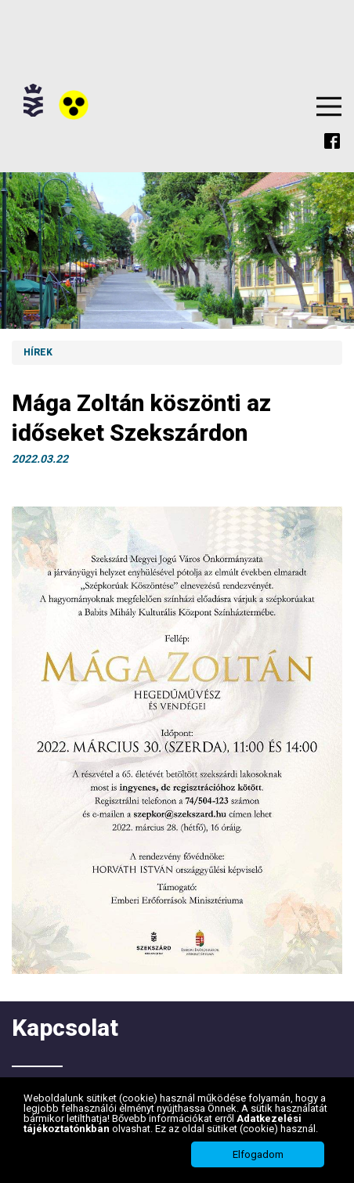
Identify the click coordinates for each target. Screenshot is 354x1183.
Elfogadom (258, 1154)
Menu (329, 106)
